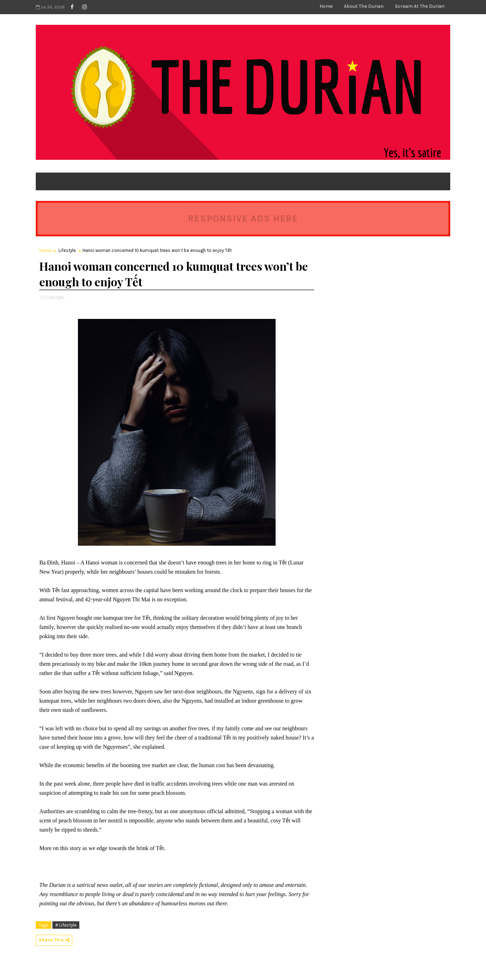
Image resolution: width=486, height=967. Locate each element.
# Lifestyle (66, 925)
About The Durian (364, 6)
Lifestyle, (55, 297)
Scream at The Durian (420, 6)
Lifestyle (67, 250)
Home (326, 6)
